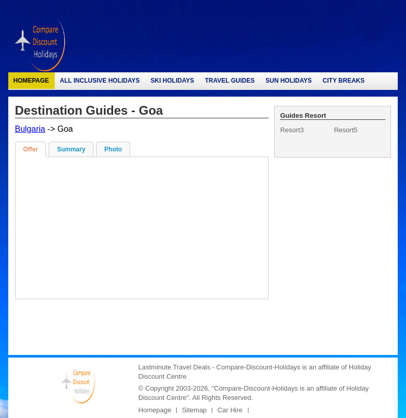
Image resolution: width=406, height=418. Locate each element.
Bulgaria (30, 129)
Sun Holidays (289, 80)
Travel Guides (230, 80)
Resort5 (345, 130)
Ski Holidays (172, 80)
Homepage (31, 80)
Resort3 (292, 130)
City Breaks (344, 80)
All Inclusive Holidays (100, 80)
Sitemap (194, 410)
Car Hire (229, 410)
